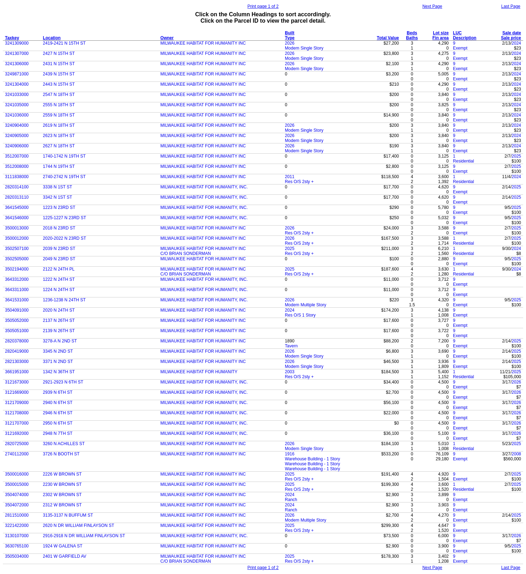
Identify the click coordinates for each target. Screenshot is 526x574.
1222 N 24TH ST (59, 279)
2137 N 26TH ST (59, 320)
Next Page (432, 6)
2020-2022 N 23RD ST (64, 238)
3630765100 (17, 546)
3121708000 (17, 412)
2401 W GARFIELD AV (64, 556)
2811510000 (17, 515)
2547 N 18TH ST (59, 94)
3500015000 (17, 484)
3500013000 (17, 228)
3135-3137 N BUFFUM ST (68, 515)
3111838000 (17, 176)
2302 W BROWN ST (62, 494)
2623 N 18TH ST (59, 135)
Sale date (511, 32)
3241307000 (17, 53)
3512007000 (17, 156)
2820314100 (17, 186)
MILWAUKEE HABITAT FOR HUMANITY (198, 371)
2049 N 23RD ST (59, 258)
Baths (412, 37)
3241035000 (17, 104)
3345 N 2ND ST (58, 351)
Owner (167, 37)
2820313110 (17, 197)
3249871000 (17, 74)
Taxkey (12, 37)
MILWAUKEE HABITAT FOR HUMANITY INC (203, 43)
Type (289, 37)
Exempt (460, 48)
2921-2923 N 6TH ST (63, 382)
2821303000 (17, 361)
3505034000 (17, 556)
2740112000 (17, 453)
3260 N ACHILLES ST (64, 443)
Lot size (441, 32)
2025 (516, 156)
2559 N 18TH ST (59, 115)
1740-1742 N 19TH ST (64, 156)
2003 (289, 371)
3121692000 (17, 433)
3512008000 (17, 166)
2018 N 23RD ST (59, 228)
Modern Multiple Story (305, 304)
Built (289, 32)
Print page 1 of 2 (262, 6)
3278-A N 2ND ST (60, 341)
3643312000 (17, 279)
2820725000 (17, 443)
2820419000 (17, 351)
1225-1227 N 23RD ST (64, 217)
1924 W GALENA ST (62, 546)
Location (52, 37)
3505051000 (17, 330)
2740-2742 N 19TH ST (64, 176)
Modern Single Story (304, 48)
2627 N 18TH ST (59, 145)
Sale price (511, 37)
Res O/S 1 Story (300, 315)
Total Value (388, 37)
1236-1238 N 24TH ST (64, 299)
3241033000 (17, 94)
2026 (289, 43)
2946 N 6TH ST (57, 412)
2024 (516, 43)
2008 (516, 453)
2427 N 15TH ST (59, 53)
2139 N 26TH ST (59, 330)
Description (464, 37)
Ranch (291, 499)
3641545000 (17, 207)
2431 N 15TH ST (59, 63)
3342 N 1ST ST (57, 197)
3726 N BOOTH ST (61, 453)
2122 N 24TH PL (58, 269)
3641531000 (17, 299)
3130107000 (17, 535)
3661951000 (17, 371)
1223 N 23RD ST (59, 207)
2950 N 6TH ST (57, 423)
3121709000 (17, 402)
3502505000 (17, 258)
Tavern (291, 345)
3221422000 (17, 525)
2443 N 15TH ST (59, 84)
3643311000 (17, 289)
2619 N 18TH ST (59, 125)
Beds (412, 32)
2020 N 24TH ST (59, 310)
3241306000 (17, 63)
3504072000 (17, 504)
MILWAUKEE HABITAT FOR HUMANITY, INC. (204, 186)
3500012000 (17, 238)
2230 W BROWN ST (62, 484)
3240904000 (17, 125)
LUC (457, 32)
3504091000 (17, 310)
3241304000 (17, 84)
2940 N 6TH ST (57, 402)
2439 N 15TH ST (59, 74)
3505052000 (17, 320)
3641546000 (17, 217)
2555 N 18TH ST (59, 104)
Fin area (440, 37)
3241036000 (17, 115)
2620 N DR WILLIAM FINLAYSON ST (78, 525)
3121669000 (17, 392)
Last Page (510, 6)
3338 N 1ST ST (57, 186)
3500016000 (17, 474)
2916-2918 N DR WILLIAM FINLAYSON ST (84, 535)
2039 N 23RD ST (59, 248)
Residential (463, 161)
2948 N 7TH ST (57, 433)
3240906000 (17, 145)
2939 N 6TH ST (57, 392)
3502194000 (17, 269)
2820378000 (17, 341)
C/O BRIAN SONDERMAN (185, 253)
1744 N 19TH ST (59, 166)
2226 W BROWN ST (62, 474)
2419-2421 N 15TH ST (64, 43)
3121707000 (17, 423)
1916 (289, 453)
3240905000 (17, 135)
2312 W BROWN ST (62, 504)
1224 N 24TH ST (59, 289)
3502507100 (17, 248)
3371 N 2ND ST (58, 361)
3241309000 (17, 43)
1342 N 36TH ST (59, 371)
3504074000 (17, 494)
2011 (289, 176)
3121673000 (17, 382)
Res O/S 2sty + (299, 181)
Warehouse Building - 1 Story (312, 458)
